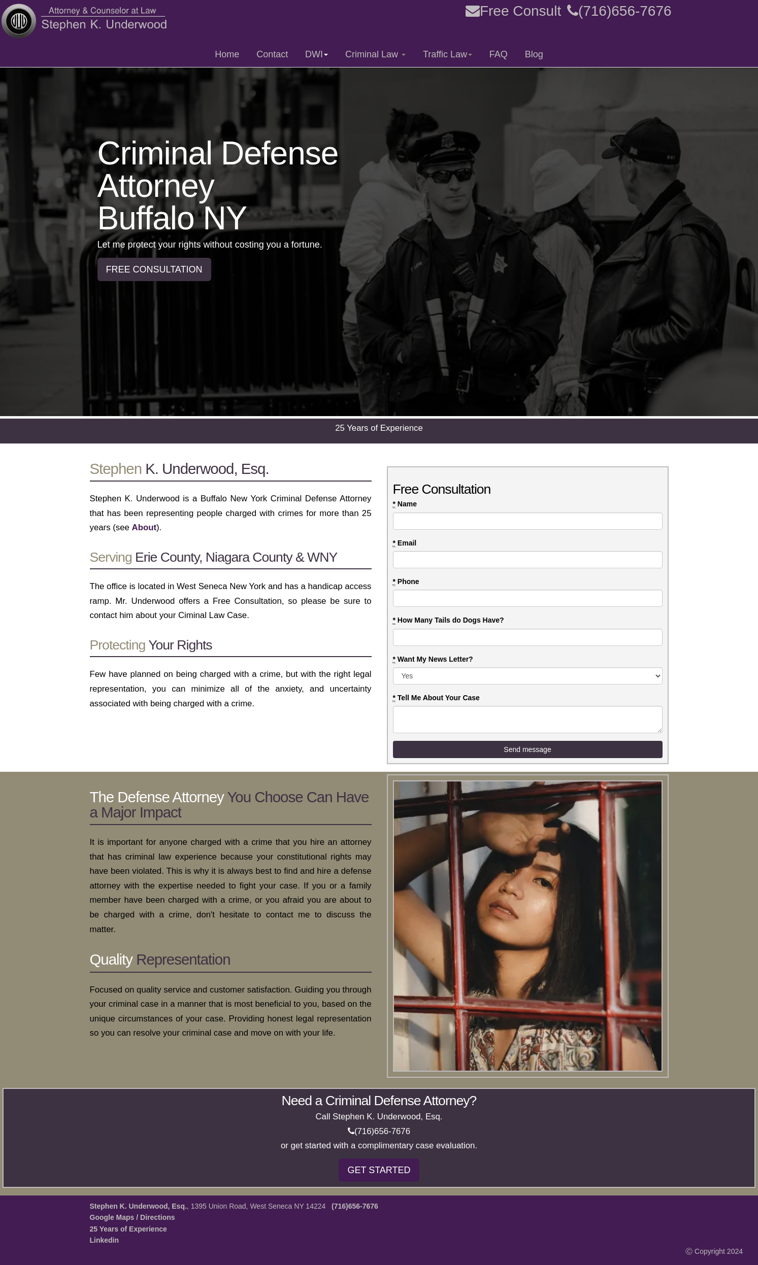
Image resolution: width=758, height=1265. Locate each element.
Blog (534, 54)
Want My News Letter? (433, 659)
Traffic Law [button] (447, 54)
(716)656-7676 (619, 11)
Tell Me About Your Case (436, 698)
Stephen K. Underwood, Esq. (138, 1206)
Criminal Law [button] (375, 54)
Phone (406, 581)
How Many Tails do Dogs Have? (448, 620)
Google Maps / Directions (132, 1217)
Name (405, 504)
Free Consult (513, 11)
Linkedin (104, 1240)
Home (227, 54)
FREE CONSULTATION (154, 269)
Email (405, 543)
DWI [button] (316, 54)
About (144, 527)
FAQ (498, 54)
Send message (527, 749)
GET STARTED (378, 1170)
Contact (272, 54)
